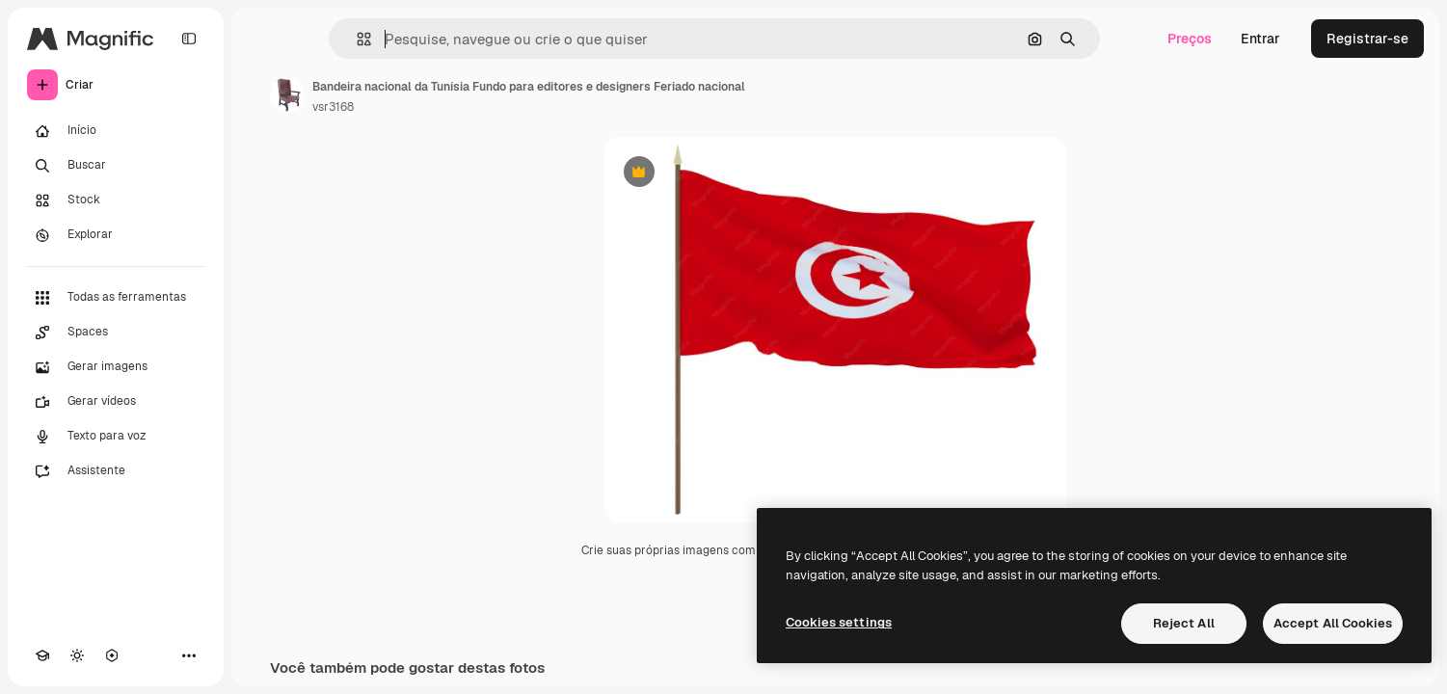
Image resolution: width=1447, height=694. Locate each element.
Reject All (1184, 623)
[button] (356, 39)
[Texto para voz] (115, 436)
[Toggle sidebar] (189, 38)
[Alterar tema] (77, 655)
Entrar (1260, 38)
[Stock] (115, 200)
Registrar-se (1367, 38)
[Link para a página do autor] (287, 94)
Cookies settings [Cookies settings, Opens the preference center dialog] (839, 622)
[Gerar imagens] (115, 367)
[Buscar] (115, 165)
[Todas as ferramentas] (115, 297)
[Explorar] (115, 235)
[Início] (115, 131)
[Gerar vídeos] (115, 402)
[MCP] (111, 655)
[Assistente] (115, 471)
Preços (1189, 38)
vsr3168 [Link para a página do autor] (333, 107)
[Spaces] (115, 332)
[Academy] (42, 655)
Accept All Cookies (1332, 623)
